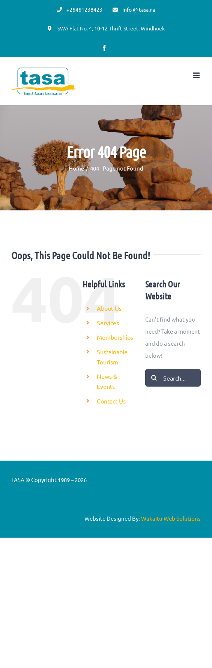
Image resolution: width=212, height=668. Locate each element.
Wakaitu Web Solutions (171, 518)
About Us (109, 308)
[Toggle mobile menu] (197, 75)
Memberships (115, 337)
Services (108, 322)
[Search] (154, 378)
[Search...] (173, 378)
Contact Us (111, 401)
